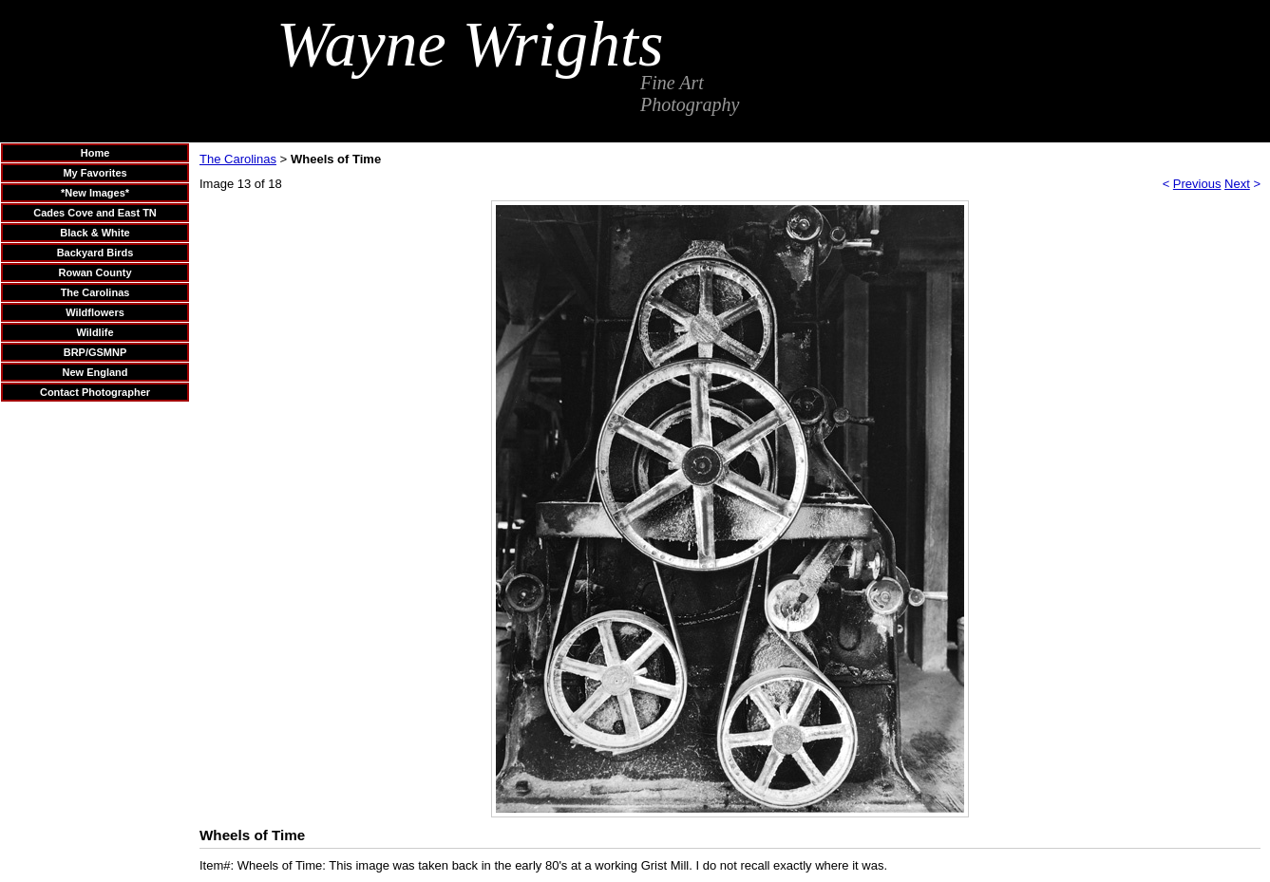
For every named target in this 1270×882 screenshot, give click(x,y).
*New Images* (95, 192)
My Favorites (94, 172)
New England (94, 372)
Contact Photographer (95, 392)
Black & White (94, 232)
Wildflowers (95, 312)
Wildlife (94, 332)
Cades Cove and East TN (95, 212)
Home (95, 153)
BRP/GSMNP (95, 352)
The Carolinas (95, 292)
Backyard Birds (95, 252)
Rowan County (95, 272)
